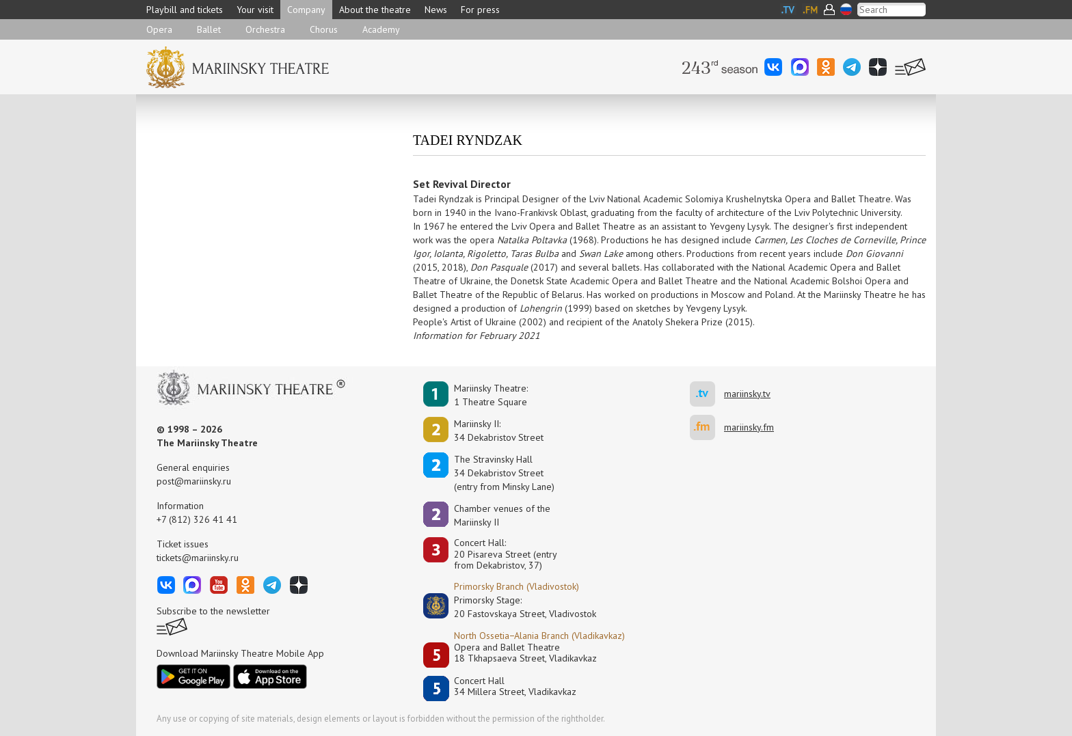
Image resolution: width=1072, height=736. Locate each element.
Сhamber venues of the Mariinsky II (502, 515)
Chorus (324, 29)
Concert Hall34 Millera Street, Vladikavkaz (515, 686)
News (436, 9)
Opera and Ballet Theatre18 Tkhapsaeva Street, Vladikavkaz (525, 653)
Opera (159, 29)
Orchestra (265, 29)
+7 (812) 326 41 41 (197, 519)
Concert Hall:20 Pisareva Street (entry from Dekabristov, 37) (505, 554)
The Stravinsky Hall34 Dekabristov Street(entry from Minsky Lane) (504, 473)
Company (306, 9)
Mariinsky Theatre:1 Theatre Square (491, 395)
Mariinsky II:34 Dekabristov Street (499, 431)
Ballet (209, 29)
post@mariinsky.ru (194, 481)
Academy (381, 29)
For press (480, 9)
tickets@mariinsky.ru (198, 557)
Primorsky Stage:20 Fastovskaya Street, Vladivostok (515, 607)
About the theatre (375, 9)
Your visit (255, 9)
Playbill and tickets (184, 9)
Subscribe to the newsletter (213, 611)
